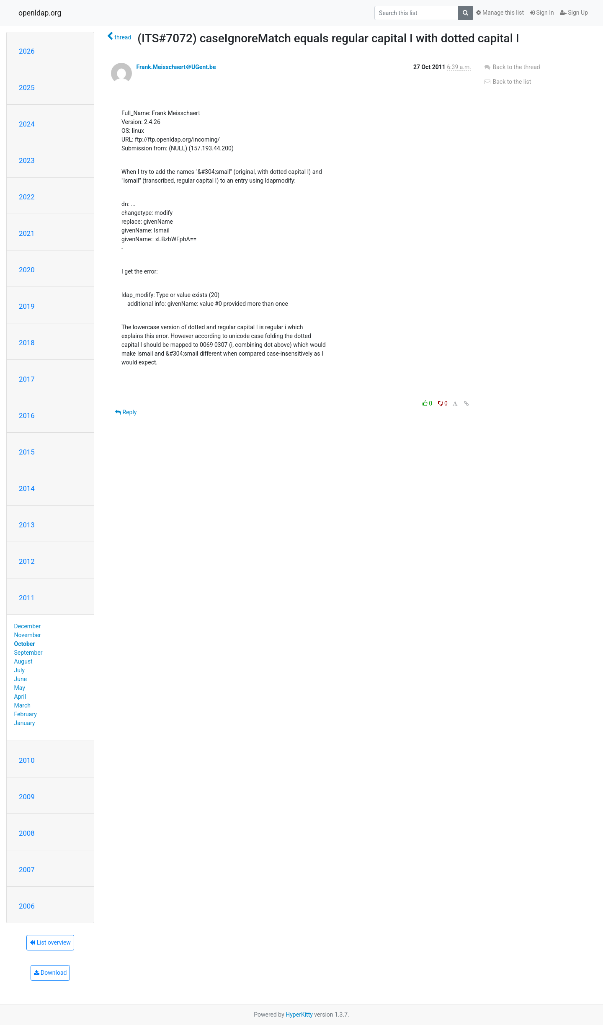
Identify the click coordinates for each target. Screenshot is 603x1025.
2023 (27, 160)
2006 (27, 906)
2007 (27, 869)
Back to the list (507, 81)
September (28, 652)
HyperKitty (299, 1014)
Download (50, 972)
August (23, 661)
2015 (27, 452)
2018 (27, 342)
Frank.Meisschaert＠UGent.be (176, 67)
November (27, 635)
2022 (27, 197)
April (20, 696)
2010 (27, 760)
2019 (27, 306)
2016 (27, 415)
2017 (27, 379)
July (19, 670)
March (22, 705)
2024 (27, 124)
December (27, 626)
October (24, 643)
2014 (27, 488)
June (20, 679)
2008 (27, 833)
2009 (27, 797)
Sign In (542, 12)
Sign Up (574, 12)
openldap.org (39, 13)
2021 (27, 233)
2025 (27, 87)
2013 (27, 525)
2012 (27, 561)
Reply (126, 412)
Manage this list (500, 12)
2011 (27, 598)
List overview (50, 942)
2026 (27, 51)
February (25, 714)
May (19, 687)
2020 (27, 270)
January (24, 723)
